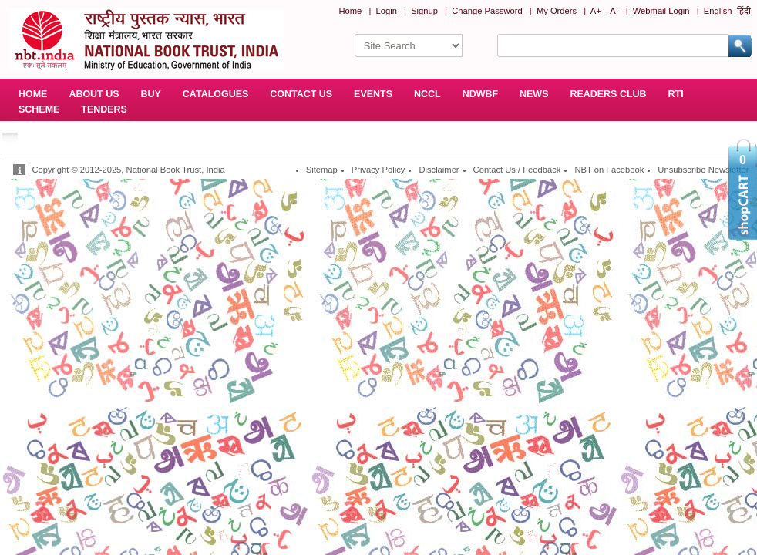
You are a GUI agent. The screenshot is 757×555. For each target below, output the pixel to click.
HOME (33, 94)
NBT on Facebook (609, 169)
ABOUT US (94, 94)
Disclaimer (439, 169)
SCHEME (39, 109)
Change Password (487, 10)
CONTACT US (301, 94)
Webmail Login (661, 10)
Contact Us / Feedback (517, 169)
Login (386, 10)
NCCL (427, 94)
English (718, 10)
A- (614, 10)
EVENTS (373, 94)
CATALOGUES (215, 94)
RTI (676, 94)
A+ (595, 10)
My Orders (557, 10)
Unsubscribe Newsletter (703, 169)
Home (350, 10)
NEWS (534, 94)
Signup (424, 10)
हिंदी (744, 10)
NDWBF (480, 94)
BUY (151, 94)
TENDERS (104, 109)
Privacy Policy (378, 169)
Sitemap (322, 169)
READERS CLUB (608, 94)
